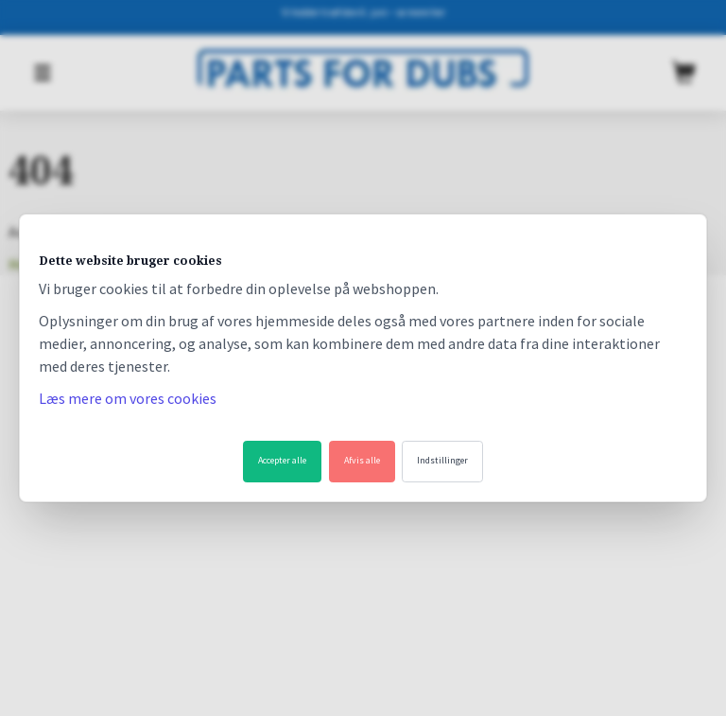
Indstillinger (442, 460)
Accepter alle (282, 460)
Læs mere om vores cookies (127, 398)
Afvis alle (362, 460)
